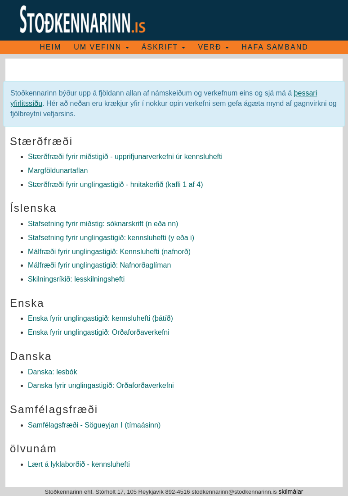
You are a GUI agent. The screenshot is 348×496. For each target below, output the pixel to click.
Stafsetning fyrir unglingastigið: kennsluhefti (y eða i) (111, 237)
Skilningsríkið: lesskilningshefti (76, 279)
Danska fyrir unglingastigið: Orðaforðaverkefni (101, 385)
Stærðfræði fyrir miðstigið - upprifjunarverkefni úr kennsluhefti (125, 156)
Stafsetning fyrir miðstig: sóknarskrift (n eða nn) (103, 224)
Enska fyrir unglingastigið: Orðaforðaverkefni (99, 332)
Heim (50, 47)
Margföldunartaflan (58, 170)
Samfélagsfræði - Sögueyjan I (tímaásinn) (94, 425)
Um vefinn (101, 47)
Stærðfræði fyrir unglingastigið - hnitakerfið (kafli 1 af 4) (115, 184)
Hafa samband (274, 47)
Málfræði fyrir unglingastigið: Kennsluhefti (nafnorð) (109, 251)
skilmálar (290, 491)
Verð (213, 47)
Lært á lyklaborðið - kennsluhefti (79, 464)
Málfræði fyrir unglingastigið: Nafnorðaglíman (99, 265)
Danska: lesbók (52, 372)
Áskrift (164, 47)
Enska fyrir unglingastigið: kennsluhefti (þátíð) (100, 318)
